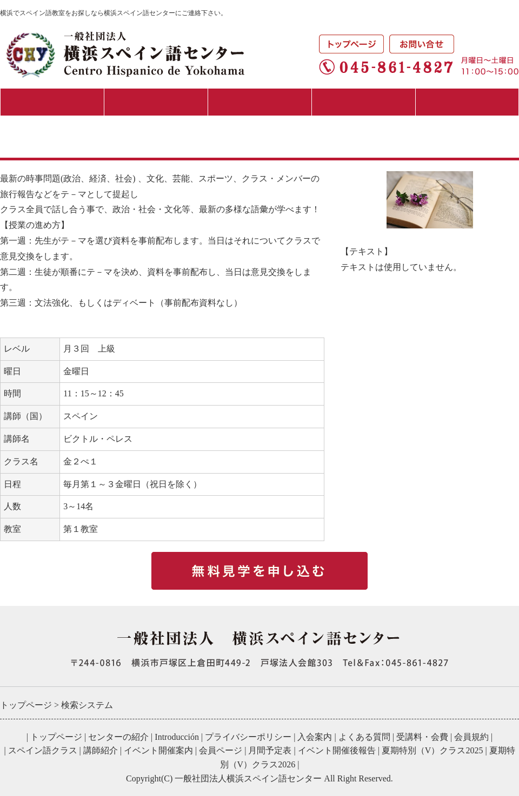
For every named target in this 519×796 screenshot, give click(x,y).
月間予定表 (467, 102)
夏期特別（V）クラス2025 (432, 750)
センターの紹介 (52, 102)
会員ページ (220, 750)
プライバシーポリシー (248, 736)
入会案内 (155, 102)
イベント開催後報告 (337, 750)
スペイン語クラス (259, 102)
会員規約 (471, 736)
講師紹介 (100, 750)
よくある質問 (364, 736)
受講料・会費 (422, 736)
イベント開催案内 (158, 750)
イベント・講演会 (363, 102)
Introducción (177, 736)
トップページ (56, 736)
